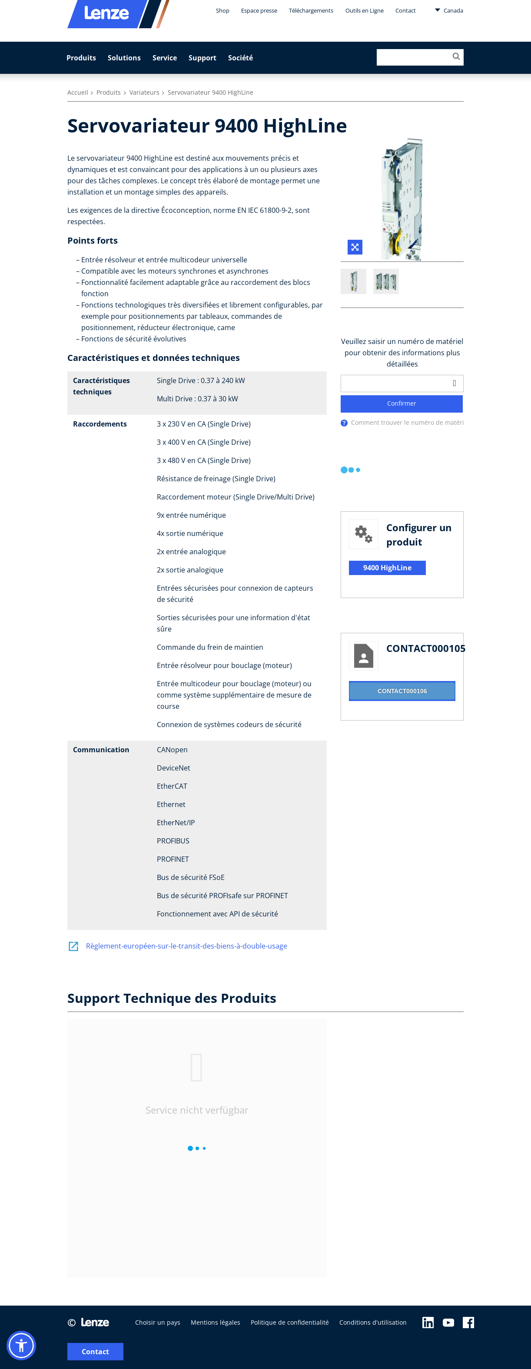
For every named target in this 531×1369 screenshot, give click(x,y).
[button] (21, 1345)
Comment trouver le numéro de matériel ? (412, 423)
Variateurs (144, 92)
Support (202, 58)
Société (240, 58)
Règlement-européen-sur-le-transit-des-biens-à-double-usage (177, 946)
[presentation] (344, 423)
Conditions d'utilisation (373, 1324)
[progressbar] (351, 470)
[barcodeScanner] (454, 383)
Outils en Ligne (364, 10)
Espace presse (259, 10)
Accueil (77, 92)
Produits (81, 58)
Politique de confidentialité (290, 1324)
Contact (405, 10)
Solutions (124, 58)
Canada (449, 10)
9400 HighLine (387, 568)
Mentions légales (215, 1324)
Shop (222, 10)
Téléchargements (311, 10)
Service (165, 58)
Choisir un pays (157, 1324)
